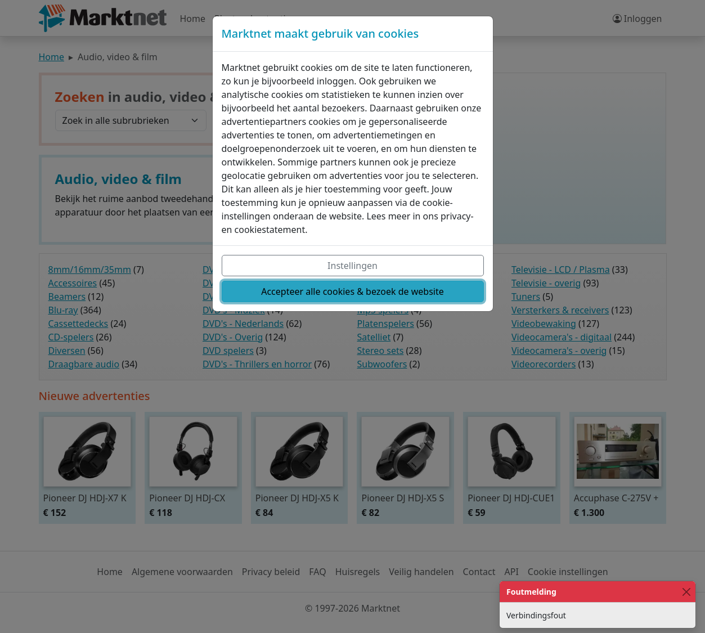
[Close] (686, 592)
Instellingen (352, 265)
